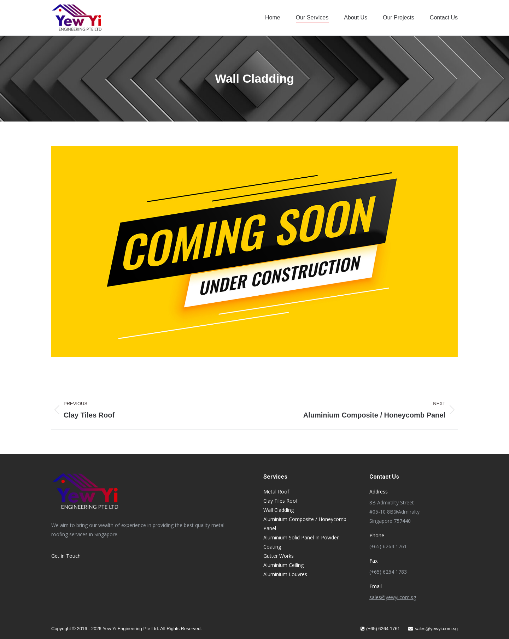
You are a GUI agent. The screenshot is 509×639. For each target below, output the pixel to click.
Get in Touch (66, 555)
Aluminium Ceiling (283, 565)
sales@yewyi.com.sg (392, 597)
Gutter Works (278, 555)
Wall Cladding (278, 510)
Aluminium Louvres (285, 574)
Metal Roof (276, 491)
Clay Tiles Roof (280, 500)
